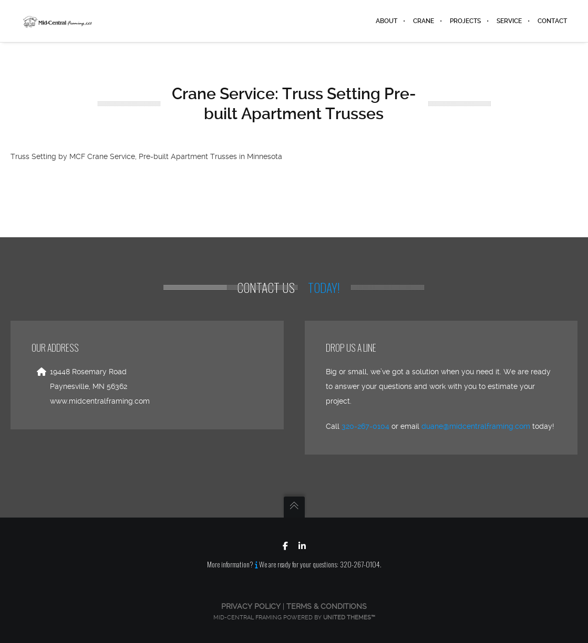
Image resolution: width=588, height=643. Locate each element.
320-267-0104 (365, 426)
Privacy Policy (251, 606)
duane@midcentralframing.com (475, 426)
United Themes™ (349, 617)
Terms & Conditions (326, 606)
